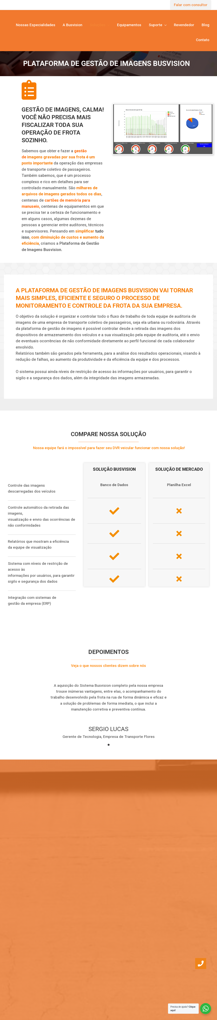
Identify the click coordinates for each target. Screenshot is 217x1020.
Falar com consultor (190, 5)
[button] (200, 963)
